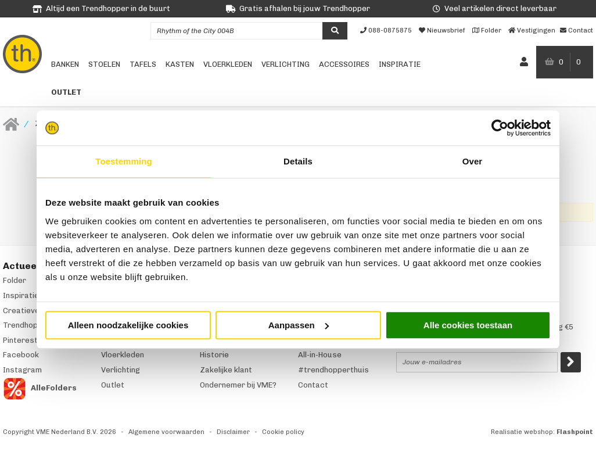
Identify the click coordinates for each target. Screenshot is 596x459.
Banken (65, 64)
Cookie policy (283, 432)
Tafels (143, 64)
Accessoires (344, 64)
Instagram (22, 369)
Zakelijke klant (226, 369)
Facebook (21, 354)
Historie (214, 354)
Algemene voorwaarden (166, 432)
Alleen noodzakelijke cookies (128, 325)
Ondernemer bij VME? (238, 385)
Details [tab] (298, 161)
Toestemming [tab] (123, 161)
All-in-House (320, 354)
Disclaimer (233, 432)
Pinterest (20, 340)
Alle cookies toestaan (467, 325)
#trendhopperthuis (333, 369)
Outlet (66, 92)
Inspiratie (400, 64)
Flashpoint (574, 432)
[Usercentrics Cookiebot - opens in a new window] (500, 128)
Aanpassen (298, 325)
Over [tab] (472, 161)
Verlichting (285, 64)
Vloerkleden (227, 64)
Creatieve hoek (31, 310)
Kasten (180, 64)
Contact (313, 385)
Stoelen (104, 64)
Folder (14, 280)
